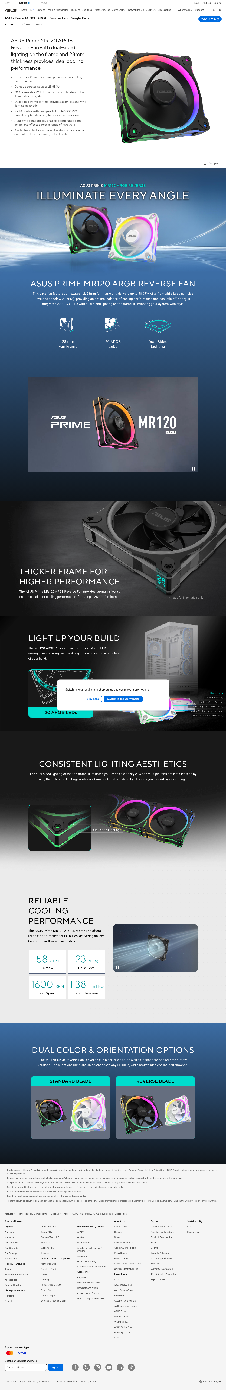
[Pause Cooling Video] (117, 967)
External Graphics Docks (54, 1300)
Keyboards (83, 1277)
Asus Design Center (124, 1290)
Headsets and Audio (87, 1288)
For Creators (11, 1242)
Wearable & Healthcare (16, 1274)
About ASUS (120, 1226)
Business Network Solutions (91, 1266)
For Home (10, 1232)
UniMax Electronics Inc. (126, 1269)
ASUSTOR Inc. (121, 1258)
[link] (11, 10)
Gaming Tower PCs (50, 1237)
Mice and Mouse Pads (88, 1282)
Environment (193, 1232)
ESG (189, 1226)
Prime (65, 1214)
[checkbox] (212, 163)
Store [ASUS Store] (24, 10)
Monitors (9, 1295)
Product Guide (121, 1316)
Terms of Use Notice (66, 1381)
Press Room (120, 1253)
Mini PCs (45, 1242)
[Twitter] (86, 1367)
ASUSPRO (119, 1295)
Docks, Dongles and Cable (90, 1298)
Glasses (45, 1253)
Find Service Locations (162, 1232)
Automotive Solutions (125, 1300)
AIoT (196, 3)
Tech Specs (24, 24)
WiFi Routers (84, 1242)
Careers (118, 1232)
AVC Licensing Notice (125, 1306)
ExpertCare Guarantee (162, 1279)
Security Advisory (160, 1253)
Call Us (154, 1247)
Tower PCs (46, 1232)
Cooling (45, 1279)
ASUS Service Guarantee (163, 1274)
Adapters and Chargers (89, 1293)
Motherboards (48, 1263)
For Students (11, 1248)
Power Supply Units (51, 1285)
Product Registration (161, 1237)
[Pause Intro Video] (193, 468)
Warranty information (162, 1269)
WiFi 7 (80, 1232)
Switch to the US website (123, 699)
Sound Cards (47, 1290)
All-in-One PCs (48, 1226)
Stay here (93, 699)
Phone (8, 1269)
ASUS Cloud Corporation (127, 1263)
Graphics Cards (49, 1269)
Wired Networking (86, 1261)
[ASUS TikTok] (131, 1367)
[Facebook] (75, 1367)
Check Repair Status (161, 1226)
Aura (116, 1337)
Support (39, 24)
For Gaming (11, 1253)
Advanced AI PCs (123, 1285)
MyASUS (155, 1263)
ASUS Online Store (124, 1327)
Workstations (48, 1247)
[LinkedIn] (120, 1367)
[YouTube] (108, 1367)
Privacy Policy (88, 1381)
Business (206, 3)
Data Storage (48, 1295)
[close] (164, 684)
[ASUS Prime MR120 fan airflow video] (155, 948)
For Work (9, 1237)
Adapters (82, 1256)
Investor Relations (123, 1242)
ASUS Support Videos (162, 1258)
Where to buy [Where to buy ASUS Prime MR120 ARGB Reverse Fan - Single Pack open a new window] (210, 19)
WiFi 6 (80, 1237)
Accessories (11, 1258)
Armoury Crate (122, 1332)
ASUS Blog (120, 1311)
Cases (44, 1274)
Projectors (10, 1301)
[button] (218, 3)
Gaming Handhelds (14, 1285)
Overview (9, 24)
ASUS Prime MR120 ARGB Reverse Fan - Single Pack (47, 18)
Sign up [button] (55, 1367)
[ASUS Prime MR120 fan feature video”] (113, 424)
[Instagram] (97, 1367)
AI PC (117, 1279)
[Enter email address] (26, 1367)
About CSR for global (125, 1247)
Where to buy (121, 1322)
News (117, 1237)
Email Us (155, 1242)
